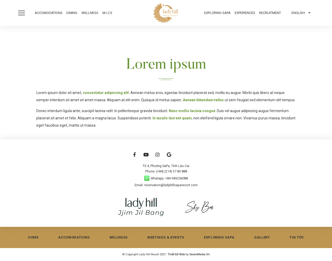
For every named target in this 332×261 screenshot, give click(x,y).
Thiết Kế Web (177, 254)
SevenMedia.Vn (199, 254)
